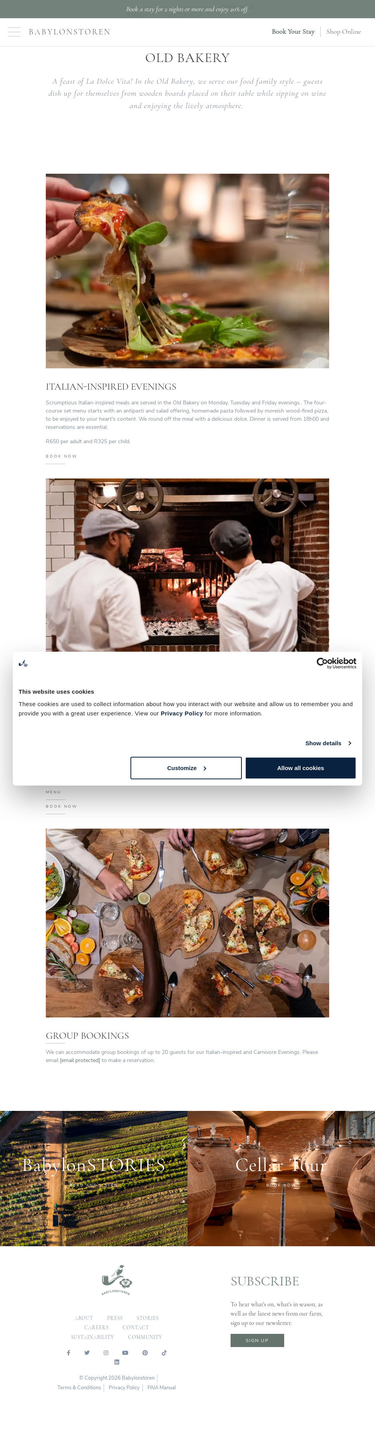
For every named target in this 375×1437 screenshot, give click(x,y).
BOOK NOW (62, 457)
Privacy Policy (182, 713)
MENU (53, 793)
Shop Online (343, 31)
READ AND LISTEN (93, 1186)
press (115, 1319)
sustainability (92, 1338)
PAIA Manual (162, 1388)
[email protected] (80, 1061)
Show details (324, 743)
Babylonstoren (70, 32)
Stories (148, 1319)
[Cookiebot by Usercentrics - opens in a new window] (322, 663)
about (84, 1319)
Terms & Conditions (79, 1388)
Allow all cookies (300, 767)
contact (136, 1328)
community (145, 1338)
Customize (186, 767)
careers (96, 1328)
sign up (257, 1341)
